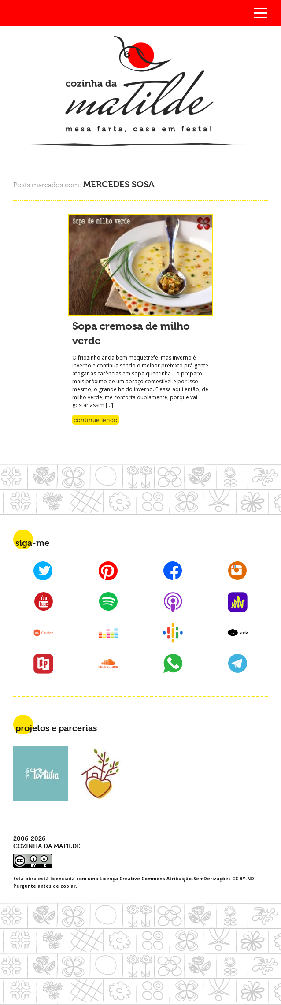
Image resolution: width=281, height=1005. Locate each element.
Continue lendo (96, 419)
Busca (20, 13)
